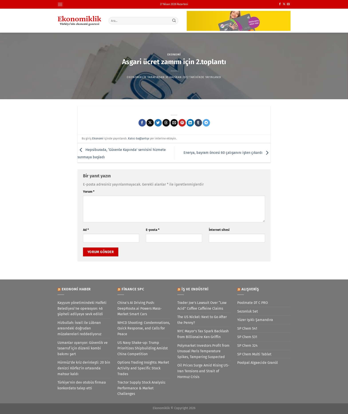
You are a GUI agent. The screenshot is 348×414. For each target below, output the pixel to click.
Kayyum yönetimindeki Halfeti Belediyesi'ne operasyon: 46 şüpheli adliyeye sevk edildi (82, 308)
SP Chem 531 (247, 337)
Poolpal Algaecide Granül (257, 363)
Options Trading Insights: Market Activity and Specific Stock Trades (143, 368)
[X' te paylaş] (150, 123)
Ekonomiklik (136, 77)
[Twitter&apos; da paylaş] (158, 123)
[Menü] (60, 4)
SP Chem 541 (247, 328)
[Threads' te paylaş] (166, 123)
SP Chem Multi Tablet (254, 354)
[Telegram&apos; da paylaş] (206, 123)
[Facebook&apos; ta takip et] (280, 4)
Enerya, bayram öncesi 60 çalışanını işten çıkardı (227, 153)
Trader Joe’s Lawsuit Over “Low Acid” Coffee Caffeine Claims (201, 306)
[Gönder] (174, 20)
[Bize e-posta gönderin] (288, 4)
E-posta (152, 230)
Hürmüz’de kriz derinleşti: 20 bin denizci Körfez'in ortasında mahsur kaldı (83, 368)
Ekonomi (174, 54)
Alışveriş (250, 289)
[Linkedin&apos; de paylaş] (190, 123)
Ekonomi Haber (76, 289)
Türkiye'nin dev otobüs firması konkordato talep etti (81, 385)
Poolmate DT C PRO (252, 303)
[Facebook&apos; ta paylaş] (142, 123)
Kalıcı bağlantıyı (138, 138)
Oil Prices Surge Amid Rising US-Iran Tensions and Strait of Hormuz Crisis (203, 371)
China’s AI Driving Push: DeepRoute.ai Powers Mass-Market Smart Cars (139, 308)
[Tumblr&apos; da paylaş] (198, 123)
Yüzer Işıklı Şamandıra (255, 320)
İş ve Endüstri (195, 289)
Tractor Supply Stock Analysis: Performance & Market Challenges (141, 388)
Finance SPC (133, 289)
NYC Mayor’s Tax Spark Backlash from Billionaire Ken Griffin (203, 334)
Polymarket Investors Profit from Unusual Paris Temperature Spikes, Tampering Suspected (203, 351)
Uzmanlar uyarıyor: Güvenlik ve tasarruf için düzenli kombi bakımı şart (82, 348)
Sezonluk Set (247, 311)
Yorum (88, 192)
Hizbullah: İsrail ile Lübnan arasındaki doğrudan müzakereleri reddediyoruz (79, 328)
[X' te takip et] (284, 4)
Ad (86, 230)
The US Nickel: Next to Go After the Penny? (202, 320)
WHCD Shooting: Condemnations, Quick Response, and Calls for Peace (143, 328)
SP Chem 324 (247, 345)
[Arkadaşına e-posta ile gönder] (174, 123)
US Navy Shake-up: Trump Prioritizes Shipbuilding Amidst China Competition (142, 348)
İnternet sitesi (219, 230)
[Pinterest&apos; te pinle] (182, 123)
